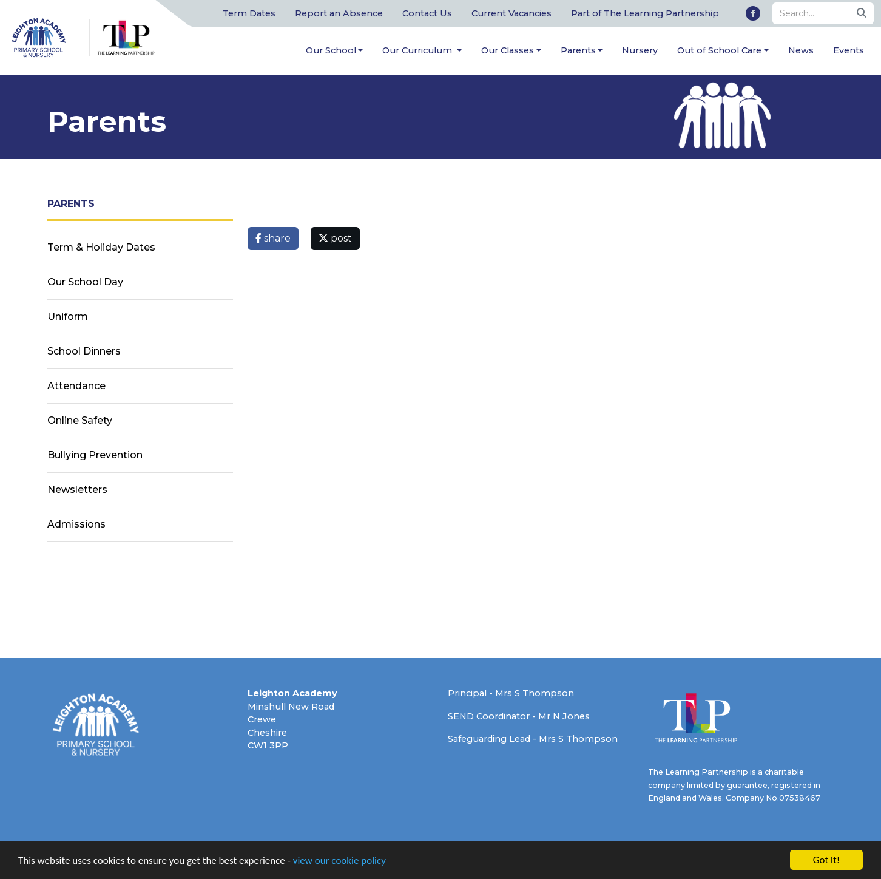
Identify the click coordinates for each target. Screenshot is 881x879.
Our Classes (507, 50)
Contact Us (427, 13)
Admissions (76, 524)
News (801, 50)
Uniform (67, 316)
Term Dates (249, 13)
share (273, 238)
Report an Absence (339, 13)
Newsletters (77, 489)
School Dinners (84, 351)
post (335, 238)
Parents (578, 50)
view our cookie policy (339, 861)
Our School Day (85, 282)
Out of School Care (719, 50)
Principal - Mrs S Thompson (511, 693)
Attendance (76, 386)
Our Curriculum (418, 50)
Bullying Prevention (95, 455)
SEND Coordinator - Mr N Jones (519, 716)
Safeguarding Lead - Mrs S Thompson (533, 738)
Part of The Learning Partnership (645, 13)
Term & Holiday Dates (101, 247)
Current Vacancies (511, 13)
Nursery (640, 50)
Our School (331, 50)
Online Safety (79, 420)
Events (848, 50)
